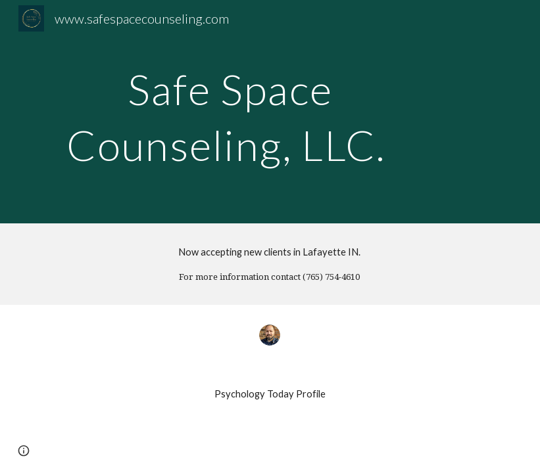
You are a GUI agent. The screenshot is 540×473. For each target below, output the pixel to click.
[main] (230, 112)
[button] (23, 450)
